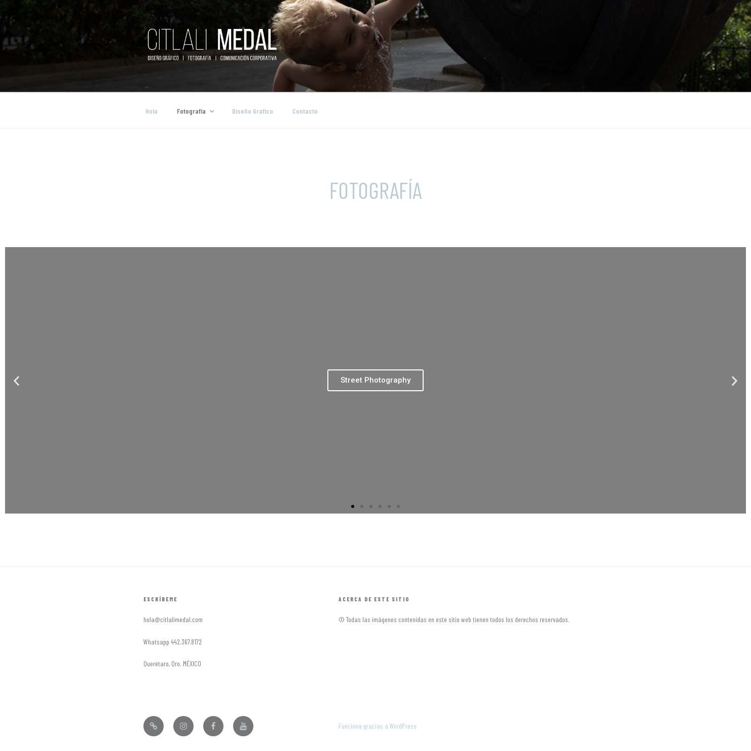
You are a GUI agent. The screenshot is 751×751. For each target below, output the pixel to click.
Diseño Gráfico (252, 111)
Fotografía (196, 111)
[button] (352, 506)
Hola (151, 111)
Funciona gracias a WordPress (378, 726)
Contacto (305, 111)
